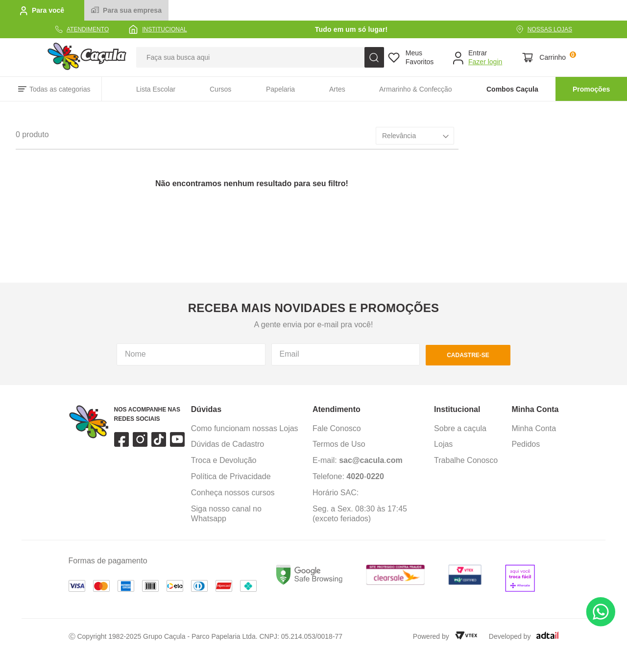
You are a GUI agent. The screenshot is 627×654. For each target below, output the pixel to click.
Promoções (591, 89)
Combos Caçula (512, 89)
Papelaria (280, 89)
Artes (337, 89)
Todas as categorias (60, 89)
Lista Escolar (155, 89)
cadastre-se (468, 355)
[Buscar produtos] (374, 57)
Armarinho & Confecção (415, 89)
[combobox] (260, 57)
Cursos (220, 89)
